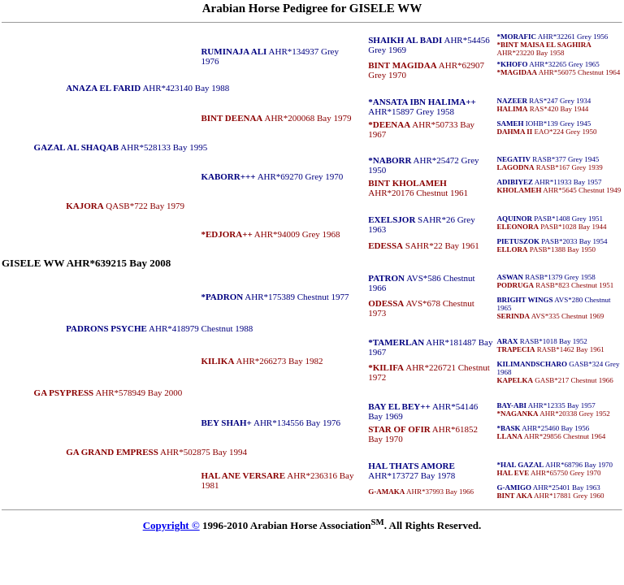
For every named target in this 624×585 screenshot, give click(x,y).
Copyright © (171, 525)
